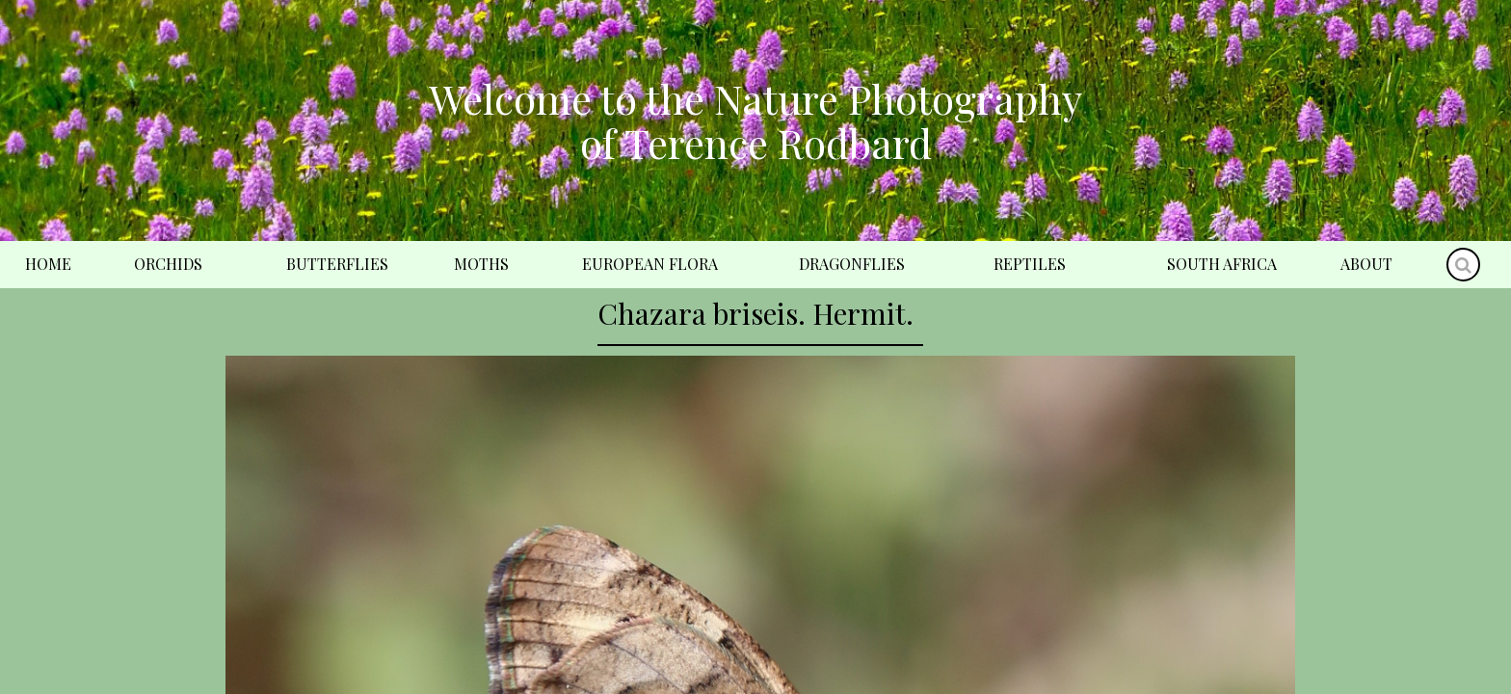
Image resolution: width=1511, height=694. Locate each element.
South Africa (1222, 264)
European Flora (650, 264)
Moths (481, 264)
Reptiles (1030, 264)
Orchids (168, 264)
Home (48, 264)
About (1366, 264)
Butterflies (337, 264)
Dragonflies (852, 264)
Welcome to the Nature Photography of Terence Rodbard (755, 120)
